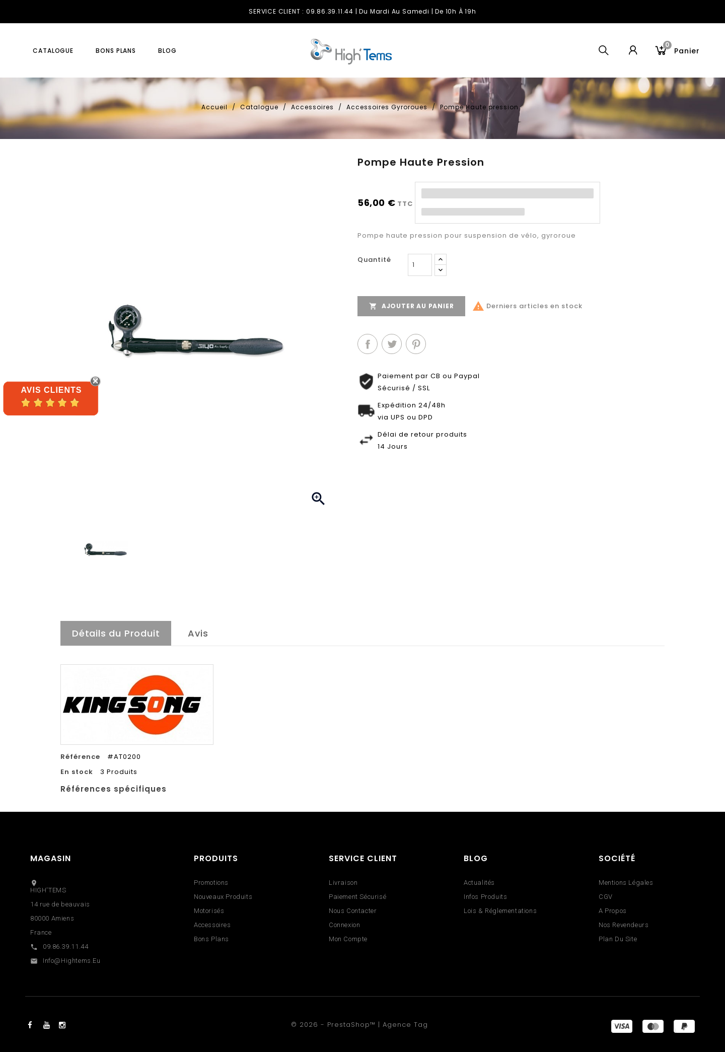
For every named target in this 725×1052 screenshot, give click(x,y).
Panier (681, 49)
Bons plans (116, 50)
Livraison (343, 882)
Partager (367, 344)
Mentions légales (626, 882)
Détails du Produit (116, 633)
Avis (198, 633)
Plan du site (618, 939)
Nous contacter (353, 911)
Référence (80, 756)
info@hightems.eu (72, 960)
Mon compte (348, 939)
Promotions (211, 882)
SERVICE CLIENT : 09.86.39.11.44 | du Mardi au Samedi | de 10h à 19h (362, 11)
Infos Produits (485, 896)
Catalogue (53, 50)
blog (167, 50)
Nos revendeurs (623, 925)
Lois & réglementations (500, 911)
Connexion (344, 925)
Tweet (391, 344)
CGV (606, 896)
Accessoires (212, 925)
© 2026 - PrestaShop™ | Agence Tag (359, 1024)
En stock (76, 772)
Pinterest (415, 344)
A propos (613, 911)
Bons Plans (211, 939)
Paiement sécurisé (357, 896)
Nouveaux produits (223, 896)
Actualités (479, 882)
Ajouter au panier (411, 306)
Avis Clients (51, 390)
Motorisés (209, 911)
